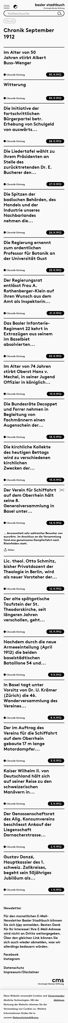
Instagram (12, 959)
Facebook (11, 954)
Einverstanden (56, 995)
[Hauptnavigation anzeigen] (7, 7)
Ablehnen (59, 1000)
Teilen (9, 549)
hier (19, 924)
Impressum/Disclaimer (21, 972)
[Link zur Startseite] (49, 6)
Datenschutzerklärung (25, 1017)
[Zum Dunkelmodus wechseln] (15, 7)
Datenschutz (14, 967)
